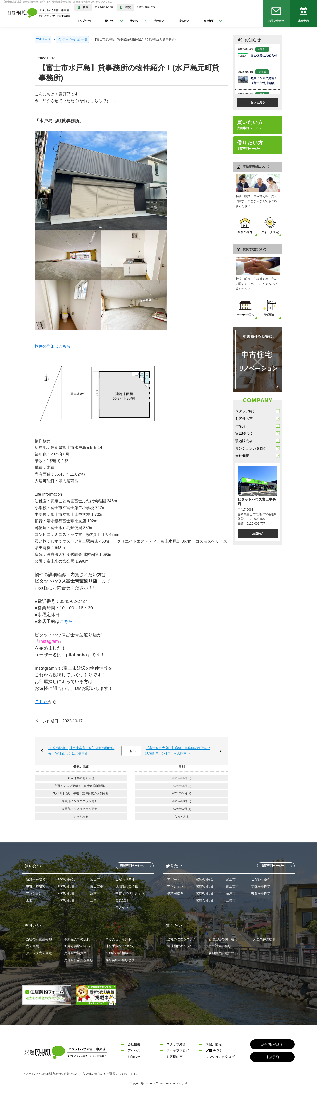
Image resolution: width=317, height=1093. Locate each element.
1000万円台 (66, 886)
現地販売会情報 (126, 886)
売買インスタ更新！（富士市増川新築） (81, 786)
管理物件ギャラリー (181, 946)
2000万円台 (66, 893)
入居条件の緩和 (264, 939)
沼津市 (95, 893)
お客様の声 (244, 419)
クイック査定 (270, 225)
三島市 (95, 900)
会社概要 (242, 456)
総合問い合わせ (272, 1044)
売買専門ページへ (132, 865)
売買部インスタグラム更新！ (81, 801)
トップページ (85, 20)
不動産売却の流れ (77, 939)
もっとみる (81, 816)
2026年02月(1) (181, 809)
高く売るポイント (118, 939)
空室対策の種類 (220, 946)
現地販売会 (244, 441)
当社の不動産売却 (39, 939)
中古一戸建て (35, 886)
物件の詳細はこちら (52, 346)
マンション (34, 893)
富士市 (95, 879)
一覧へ (131, 751)
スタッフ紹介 (245, 411)
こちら (66, 621)
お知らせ (134, 1057)
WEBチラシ (244, 433)
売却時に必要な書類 (78, 960)
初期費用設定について (225, 953)
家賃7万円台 (204, 900)
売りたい (159, 20)
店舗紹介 (258, 533)
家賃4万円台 (204, 879)
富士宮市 (96, 886)
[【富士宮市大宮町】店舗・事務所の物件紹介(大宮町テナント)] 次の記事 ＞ (177, 750)
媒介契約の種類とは (120, 960)
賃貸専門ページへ (273, 865)
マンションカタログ (250, 448)
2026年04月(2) (181, 793)
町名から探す (260, 893)
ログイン (121, 907)
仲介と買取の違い (77, 946)
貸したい (184, 20)
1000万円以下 (68, 879)
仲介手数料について (120, 946)
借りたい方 (250, 145)
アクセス (134, 1050)
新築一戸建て (35, 879)
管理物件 (270, 308)
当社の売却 (245, 225)
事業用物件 (175, 893)
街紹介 (240, 426)
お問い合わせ (276, 20)
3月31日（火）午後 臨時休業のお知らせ (81, 793)
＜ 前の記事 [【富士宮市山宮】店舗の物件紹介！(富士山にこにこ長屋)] (81, 750)
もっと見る (257, 102)
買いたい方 (250, 125)
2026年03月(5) (181, 801)
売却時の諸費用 (75, 953)
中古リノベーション (129, 893)
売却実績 (32, 946)
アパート (173, 879)
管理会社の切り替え (223, 939)
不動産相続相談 (117, 953)
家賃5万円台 (204, 886)
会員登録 (121, 900)
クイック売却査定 (39, 953)
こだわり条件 (125, 879)
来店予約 (303, 20)
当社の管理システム (181, 939)
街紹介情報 (214, 1044)
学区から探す (260, 886)
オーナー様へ (245, 308)
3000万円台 (66, 900)
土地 (29, 900)
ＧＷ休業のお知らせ (81, 778)
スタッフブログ (177, 1050)
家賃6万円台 (204, 893)
